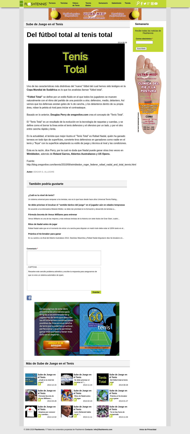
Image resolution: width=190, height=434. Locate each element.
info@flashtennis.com (103, 430)
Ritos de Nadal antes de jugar (42, 224)
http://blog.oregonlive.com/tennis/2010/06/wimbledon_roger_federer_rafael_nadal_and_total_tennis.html (81, 164)
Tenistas (64, 3)
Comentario (32, 249)
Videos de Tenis (76, 4)
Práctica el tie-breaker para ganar (44, 234)
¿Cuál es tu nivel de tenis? (41, 195)
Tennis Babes (88, 4)
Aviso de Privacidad (147, 430)
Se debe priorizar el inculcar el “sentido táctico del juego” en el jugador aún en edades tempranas (76, 205)
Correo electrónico (144, 39)
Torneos (52, 3)
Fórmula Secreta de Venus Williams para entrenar (52, 214)
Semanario (103, 3)
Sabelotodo (116, 3)
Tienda (127, 3)
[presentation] (50, 282)
